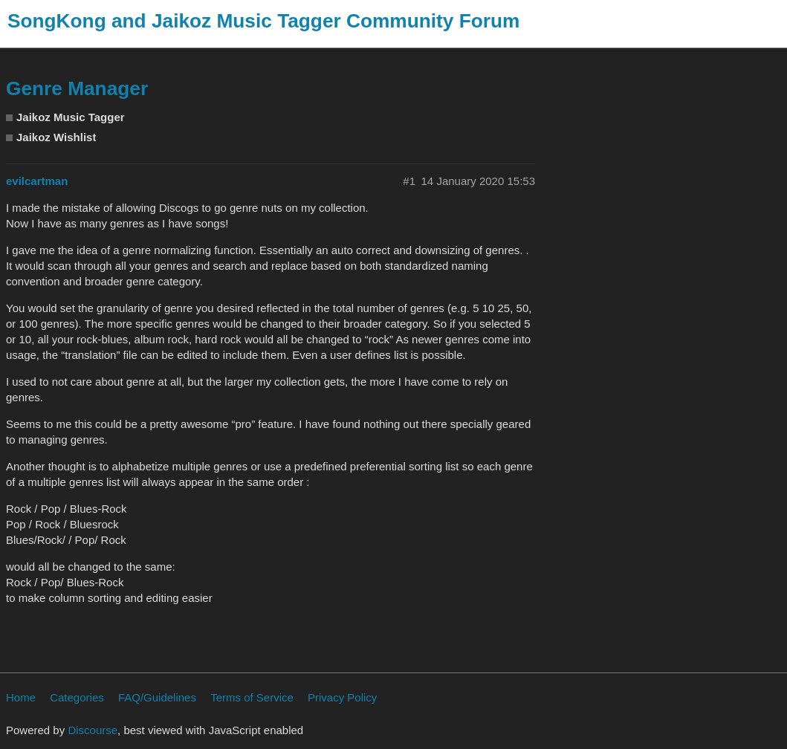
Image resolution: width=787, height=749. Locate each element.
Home (21, 697)
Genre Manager (77, 88)
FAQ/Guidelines (157, 697)
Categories (77, 697)
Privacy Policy (342, 697)
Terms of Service (252, 697)
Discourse (92, 730)
